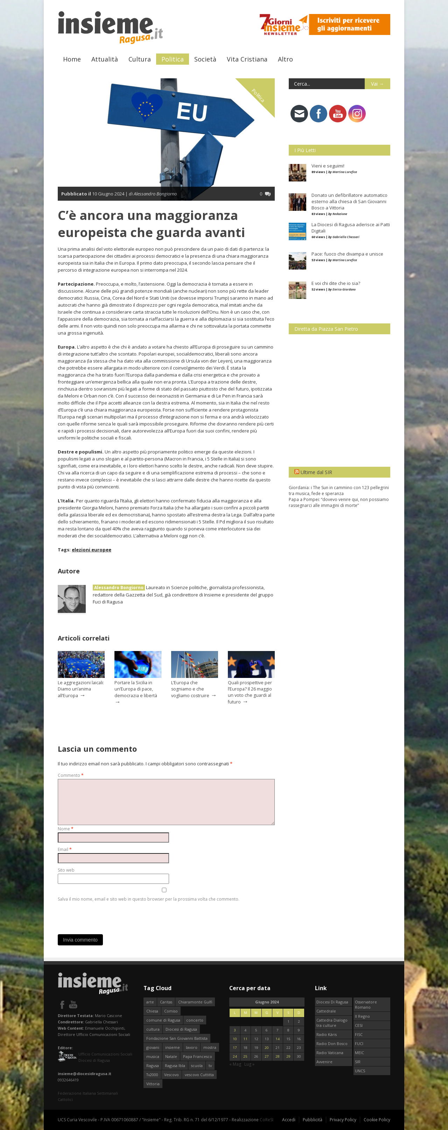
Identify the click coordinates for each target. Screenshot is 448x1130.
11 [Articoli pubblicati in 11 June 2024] (245, 1039)
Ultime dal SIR (316, 472)
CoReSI (266, 1120)
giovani (152, 1047)
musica (152, 1056)
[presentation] (111, 916)
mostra (209, 1047)
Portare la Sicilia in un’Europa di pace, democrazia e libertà (135, 689)
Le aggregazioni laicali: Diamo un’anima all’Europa (81, 689)
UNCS (360, 1070)
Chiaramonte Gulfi (195, 1001)
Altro (285, 59)
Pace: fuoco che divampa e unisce (347, 254)
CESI (359, 1025)
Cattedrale (326, 1011)
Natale (171, 1056)
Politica (172, 59)
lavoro (191, 1047)
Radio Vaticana (329, 1052)
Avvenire (324, 1061)
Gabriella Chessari (345, 237)
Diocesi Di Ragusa (332, 1001)
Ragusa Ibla (175, 1065)
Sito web (66, 870)
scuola (197, 1065)
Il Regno (362, 1016)
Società (205, 59)
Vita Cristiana (247, 59)
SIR (357, 1061)
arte (150, 1001)
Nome (66, 829)
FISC (359, 1034)
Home (72, 59)
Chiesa (152, 1011)
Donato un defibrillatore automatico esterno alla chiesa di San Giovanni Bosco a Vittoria (349, 201)
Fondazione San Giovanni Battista (177, 1038)
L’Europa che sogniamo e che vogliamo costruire (190, 689)
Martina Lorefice (344, 172)
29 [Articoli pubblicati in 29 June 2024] (288, 1056)
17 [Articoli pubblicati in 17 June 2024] (235, 1047)
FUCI (359, 1043)
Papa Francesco (197, 1056)
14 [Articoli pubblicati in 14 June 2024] (277, 1039)
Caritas (166, 1001)
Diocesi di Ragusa (181, 1029)
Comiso (171, 1011)
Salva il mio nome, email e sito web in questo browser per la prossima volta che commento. (148, 899)
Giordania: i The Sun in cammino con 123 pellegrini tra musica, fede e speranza (339, 490)
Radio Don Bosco (332, 1043)
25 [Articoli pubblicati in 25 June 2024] (245, 1056)
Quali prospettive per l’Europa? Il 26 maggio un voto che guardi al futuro (250, 692)
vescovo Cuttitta (199, 1074)
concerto (194, 1020)
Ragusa (152, 1065)
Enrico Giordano (344, 289)
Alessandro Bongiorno (119, 588)
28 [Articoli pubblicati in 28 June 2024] (277, 1056)
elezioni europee (91, 549)
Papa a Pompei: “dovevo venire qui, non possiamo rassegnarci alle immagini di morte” (339, 502)
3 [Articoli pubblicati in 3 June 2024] (235, 1030)
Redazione (339, 214)
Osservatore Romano (366, 1004)
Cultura (139, 59)
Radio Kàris (326, 1034)
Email (65, 849)
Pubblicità (312, 1120)
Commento (71, 775)
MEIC (359, 1052)
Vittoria (153, 1083)
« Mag (235, 1064)
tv (210, 1065)
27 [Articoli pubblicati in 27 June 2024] (267, 1056)
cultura (153, 1029)
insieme (172, 1047)
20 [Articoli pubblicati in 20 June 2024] (267, 1047)
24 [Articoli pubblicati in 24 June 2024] (235, 1056)
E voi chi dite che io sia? (336, 283)
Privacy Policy (343, 1120)
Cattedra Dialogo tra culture (332, 1022)
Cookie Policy (377, 1120)
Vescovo (171, 1074)
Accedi (288, 1120)
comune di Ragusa (163, 1020)
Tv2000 (152, 1074)
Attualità (104, 59)
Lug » (249, 1064)
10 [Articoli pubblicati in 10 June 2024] (235, 1039)
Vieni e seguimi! (328, 166)
